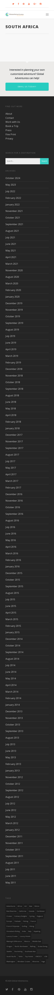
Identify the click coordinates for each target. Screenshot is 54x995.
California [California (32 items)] (22, 911)
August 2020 (12, 276)
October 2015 (12, 579)
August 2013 (12, 737)
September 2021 (14, 224)
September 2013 (14, 731)
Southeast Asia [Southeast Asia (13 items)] (30, 951)
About (8, 113)
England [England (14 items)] (40, 916)
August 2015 (12, 593)
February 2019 (13, 362)
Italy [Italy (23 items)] (29, 931)
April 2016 (10, 546)
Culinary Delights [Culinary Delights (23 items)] (20, 916)
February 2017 (13, 487)
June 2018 (10, 401)
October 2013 (12, 724)
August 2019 (12, 329)
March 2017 (11, 481)
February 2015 (13, 625)
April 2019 (10, 349)
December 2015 (13, 573)
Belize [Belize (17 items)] (37, 906)
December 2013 (13, 711)
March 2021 (11, 263)
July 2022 (10, 191)
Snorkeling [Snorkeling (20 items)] (18, 951)
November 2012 (14, 777)
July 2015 (10, 599)
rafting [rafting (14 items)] (32, 946)
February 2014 (13, 698)
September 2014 (14, 652)
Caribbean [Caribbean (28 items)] (41, 911)
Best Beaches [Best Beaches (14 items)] (11, 911)
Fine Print (10, 134)
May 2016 (10, 540)
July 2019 (10, 336)
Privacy (9, 138)
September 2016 (14, 513)
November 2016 (14, 500)
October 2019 (12, 316)
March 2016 (11, 553)
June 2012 (10, 810)
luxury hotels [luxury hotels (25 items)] (25, 936)
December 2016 (13, 494)
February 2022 (13, 198)
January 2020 (12, 296)
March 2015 (11, 619)
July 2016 (10, 527)
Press (8, 130)
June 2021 (10, 244)
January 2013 (12, 770)
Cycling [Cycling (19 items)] (31, 916)
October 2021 (12, 217)
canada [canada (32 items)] (31, 911)
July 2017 (10, 461)
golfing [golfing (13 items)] (24, 926)
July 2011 (10, 869)
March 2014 (11, 691)
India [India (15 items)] (24, 931)
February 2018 (13, 421)
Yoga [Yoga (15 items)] (43, 962)
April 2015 (10, 612)
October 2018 (12, 382)
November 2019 (14, 309)
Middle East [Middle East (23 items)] (36, 941)
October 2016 (12, 507)
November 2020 (14, 270)
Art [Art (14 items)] (25, 906)
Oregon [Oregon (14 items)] (9, 946)
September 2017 (14, 448)
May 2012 (10, 816)
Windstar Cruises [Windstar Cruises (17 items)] (24, 962)
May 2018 (10, 408)
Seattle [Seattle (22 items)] (9, 951)
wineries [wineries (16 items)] (35, 962)
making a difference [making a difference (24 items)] (14, 941)
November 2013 (14, 718)
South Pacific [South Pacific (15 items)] (11, 956)
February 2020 (13, 290)
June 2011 (10, 876)
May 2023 (10, 184)
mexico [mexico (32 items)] (27, 941)
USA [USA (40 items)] (45, 956)
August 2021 (12, 230)
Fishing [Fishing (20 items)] (25, 921)
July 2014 (10, 665)
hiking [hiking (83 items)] (31, 926)
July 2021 (10, 237)
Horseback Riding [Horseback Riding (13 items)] (13, 931)
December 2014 (13, 639)
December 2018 (13, 369)
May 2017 (10, 467)
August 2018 (12, 395)
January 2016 (12, 566)
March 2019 (11, 355)
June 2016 (10, 533)
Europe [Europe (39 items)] (9, 921)
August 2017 (12, 454)
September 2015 (14, 586)
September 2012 (14, 790)
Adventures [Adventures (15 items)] (10, 906)
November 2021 (14, 211)
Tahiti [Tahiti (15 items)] (21, 956)
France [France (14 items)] (33, 921)
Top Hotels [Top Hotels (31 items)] (29, 956)
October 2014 (12, 645)
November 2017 (14, 441)
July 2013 (10, 744)
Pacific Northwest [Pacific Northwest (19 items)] (21, 946)
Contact (9, 117)
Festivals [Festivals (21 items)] (18, 921)
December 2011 (13, 836)
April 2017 (10, 474)
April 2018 (10, 415)
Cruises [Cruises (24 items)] (9, 916)
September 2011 (14, 856)
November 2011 (14, 843)
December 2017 (13, 434)
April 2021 (10, 257)
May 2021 (10, 250)
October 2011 (12, 849)
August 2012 (12, 797)
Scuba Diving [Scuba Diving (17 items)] (42, 946)
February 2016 (13, 560)
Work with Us (12, 121)
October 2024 (12, 178)
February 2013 (13, 764)
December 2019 (13, 303)
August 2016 (12, 520)
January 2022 (12, 204)
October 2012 (12, 783)
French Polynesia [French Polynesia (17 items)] (12, 926)
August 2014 (12, 658)
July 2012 (10, 803)
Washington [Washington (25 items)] (10, 962)
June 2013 (10, 751)
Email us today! (27, 86)
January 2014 (12, 704)
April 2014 (10, 685)
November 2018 (14, 375)
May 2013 (10, 757)
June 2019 (10, 342)
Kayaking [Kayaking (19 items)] (37, 931)
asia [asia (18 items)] (30, 906)
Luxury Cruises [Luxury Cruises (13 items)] (11, 936)
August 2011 (12, 862)
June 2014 (10, 671)
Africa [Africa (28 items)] (20, 906)
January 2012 (12, 829)
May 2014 (10, 678)
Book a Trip (11, 126)
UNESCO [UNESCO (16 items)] (38, 956)
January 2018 (12, 428)
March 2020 (11, 283)
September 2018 (14, 388)
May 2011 (10, 882)
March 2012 (11, 823)
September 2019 (14, 323)
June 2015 (10, 606)
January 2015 (12, 632)
